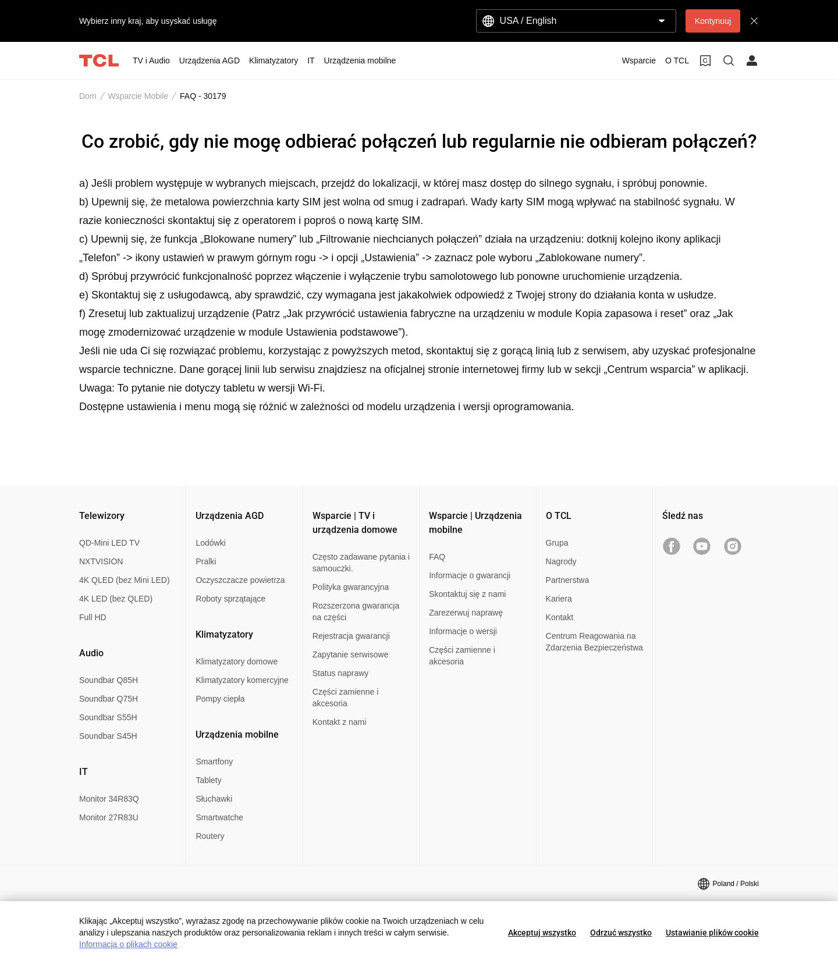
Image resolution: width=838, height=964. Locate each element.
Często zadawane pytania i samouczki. (361, 562)
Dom (88, 96)
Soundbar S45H (108, 736)
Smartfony (214, 761)
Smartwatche (219, 817)
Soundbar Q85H (108, 680)
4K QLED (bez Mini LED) (124, 580)
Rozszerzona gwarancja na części (356, 611)
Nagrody (561, 561)
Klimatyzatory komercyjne (242, 680)
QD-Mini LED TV (109, 542)
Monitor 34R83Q (109, 798)
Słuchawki (214, 798)
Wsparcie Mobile (138, 96)
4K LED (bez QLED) (115, 598)
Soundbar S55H (108, 717)
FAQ (437, 556)
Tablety (208, 780)
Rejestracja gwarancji (351, 636)
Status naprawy (341, 673)
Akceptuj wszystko (542, 932)
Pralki (206, 561)
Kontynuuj (713, 21)
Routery (210, 836)
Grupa (557, 542)
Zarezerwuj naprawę (466, 612)
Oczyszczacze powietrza (240, 580)
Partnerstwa (568, 580)
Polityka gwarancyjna (351, 587)
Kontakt (559, 617)
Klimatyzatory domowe (237, 661)
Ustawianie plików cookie (712, 932)
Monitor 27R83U (109, 817)
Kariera (559, 598)
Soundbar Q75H (108, 698)
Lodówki (210, 542)
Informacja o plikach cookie (128, 944)
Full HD (92, 617)
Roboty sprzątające (230, 598)
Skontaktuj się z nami (467, 594)
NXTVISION (101, 561)
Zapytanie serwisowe (351, 654)
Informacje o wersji (463, 631)
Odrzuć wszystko (621, 932)
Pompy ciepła (220, 698)
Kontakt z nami (340, 722)
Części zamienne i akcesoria (346, 697)
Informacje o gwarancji (469, 575)
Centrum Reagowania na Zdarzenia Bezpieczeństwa (594, 641)
